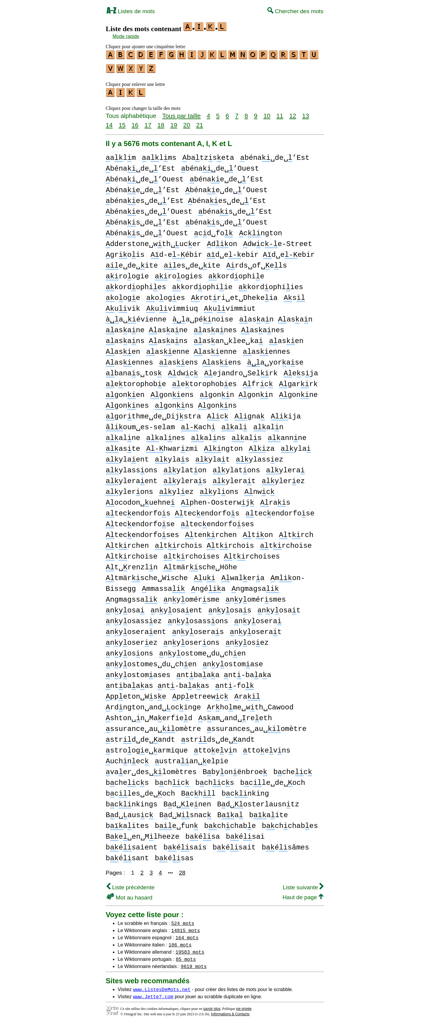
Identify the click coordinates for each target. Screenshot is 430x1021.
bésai (245, 834)
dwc (183, 371)
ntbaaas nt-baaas (157, 683)
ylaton (185, 468)
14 (109, 122)
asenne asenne (191, 349)
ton (258, 532)
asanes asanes (239, 328)
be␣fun (176, 823)
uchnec (127, 759)
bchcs (214, 780)
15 (122, 122)
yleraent (132, 478)
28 (182, 870)
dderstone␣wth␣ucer (153, 241)
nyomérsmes (255, 597)
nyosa (125, 608)
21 (199, 122)
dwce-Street (277, 241)
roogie (127, 274)
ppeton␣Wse (136, 694)
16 (134, 122)
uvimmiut (230, 306)
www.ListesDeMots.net (161, 986)
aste (123, 446)
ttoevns (266, 748)
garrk (298, 381)
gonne (298, 392)
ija (286, 414)
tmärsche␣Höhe (200, 565)
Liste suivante (303, 885)
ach (198, 425)
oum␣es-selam (140, 425)
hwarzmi (172, 446)
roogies (178, 274)
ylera (285, 468)
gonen (125, 392)
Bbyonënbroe (235, 769)
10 (267, 113)
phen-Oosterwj (217, 500)
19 (173, 122)
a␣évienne (136, 317)
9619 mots (194, 963)
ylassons (132, 468)
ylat (212, 457)
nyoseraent (136, 629)
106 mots (180, 942)
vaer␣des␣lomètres (151, 769)
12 (292, 113)
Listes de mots (131, 11)
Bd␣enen (187, 802)
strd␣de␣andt (140, 737)
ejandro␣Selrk (241, 371)
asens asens (200, 360)
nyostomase (233, 662)
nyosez (247, 640)
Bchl (198, 791)
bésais (185, 845)
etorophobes (204, 381)
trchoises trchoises (221, 554)
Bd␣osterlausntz (258, 802)
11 (279, 113)
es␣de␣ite (192, 263)
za (262, 446)
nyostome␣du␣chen (202, 651)
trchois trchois (204, 543)
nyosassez (134, 618)
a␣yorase (275, 360)
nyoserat (255, 629)
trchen (127, 543)
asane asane (147, 328)
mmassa (163, 586)
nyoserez (132, 640)
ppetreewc (200, 694)
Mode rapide (126, 36)
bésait (234, 845)
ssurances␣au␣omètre (256, 726)
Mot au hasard (129, 895)
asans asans (147, 338)
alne (123, 435)
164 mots (187, 935)
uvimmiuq (172, 306)
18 (161, 122)
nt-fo (234, 683)
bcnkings (132, 802)
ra (247, 694)
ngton (223, 446)
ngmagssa (132, 597)
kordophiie (202, 284)
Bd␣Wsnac (185, 812)
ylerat (234, 478)
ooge (123, 295)
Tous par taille (181, 113)
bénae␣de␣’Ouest (226, 187)
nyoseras (198, 629)
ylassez (259, 457)
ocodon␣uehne (140, 500)
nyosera (257, 618)
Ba (230, 812)
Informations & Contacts (230, 1011)
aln (268, 425)
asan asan (276, 317)
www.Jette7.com (153, 993)
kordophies (136, 284)
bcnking (245, 791)
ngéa (208, 586)
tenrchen (211, 532)
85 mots (186, 956)
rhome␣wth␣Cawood (250, 705)
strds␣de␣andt (218, 737)
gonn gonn (236, 392)
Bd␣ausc (129, 812)
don (222, 241)
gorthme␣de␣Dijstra (153, 414)
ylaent (127, 457)
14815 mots (185, 927)
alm (121, 155)
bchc (172, 780)
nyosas (229, 608)
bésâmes (285, 845)
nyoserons (191, 640)
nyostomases (138, 672)
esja (301, 371)
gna (249, 414)
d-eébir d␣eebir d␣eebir (233, 252)
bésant (127, 856)
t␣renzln (132, 565)
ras (275, 500)
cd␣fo (213, 231)
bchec (292, 769)
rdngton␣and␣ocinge (153, 705)
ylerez (283, 478)
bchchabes (290, 823)
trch (296, 532)
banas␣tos (134, 371)
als (246, 435)
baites (127, 823)
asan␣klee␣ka (228, 338)
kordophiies (270, 284)
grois (125, 252)
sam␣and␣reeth (235, 715)
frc (258, 381)
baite (268, 812)
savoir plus (211, 1006)
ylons (219, 489)
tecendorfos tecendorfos (173, 511)
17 (147, 122)
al (234, 425)
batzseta (208, 155)
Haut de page (302, 894)
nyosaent (176, 608)
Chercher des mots (295, 11)
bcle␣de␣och (272, 780)
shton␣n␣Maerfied (149, 715)
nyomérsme (191, 597)
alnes (165, 435)
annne (287, 435)
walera (242, 575)
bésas (174, 856)
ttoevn (215, 748)
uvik (123, 306)
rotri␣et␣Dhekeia (234, 295)
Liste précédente (131, 885)
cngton (260, 231)
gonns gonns (196, 403)
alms (159, 155)
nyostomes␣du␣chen (151, 662)
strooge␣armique (147, 748)
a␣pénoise (202, 317)
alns (208, 435)
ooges (165, 295)
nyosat (279, 608)
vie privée (243, 1006)
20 (186, 122)
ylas (172, 457)
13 (305, 113)
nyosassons (198, 618)
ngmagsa (255, 586)
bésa (202, 834)
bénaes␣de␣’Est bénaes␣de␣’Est (186, 198)
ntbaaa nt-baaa (223, 672)
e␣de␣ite (132, 263)
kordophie (236, 274)
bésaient (132, 845)
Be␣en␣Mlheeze (142, 834)
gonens (172, 392)
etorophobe (136, 381)
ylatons (236, 468)
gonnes (127, 403)
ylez (176, 489)
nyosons (129, 651)
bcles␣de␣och (140, 791)
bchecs (127, 780)
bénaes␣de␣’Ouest (149, 209)
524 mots (182, 920)
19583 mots (189, 949)
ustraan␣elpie (191, 759)
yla (296, 446)
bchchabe (230, 823)
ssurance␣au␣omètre (153, 726)
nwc (259, 489)
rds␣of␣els (256, 263)
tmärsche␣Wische (147, 575)
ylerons (129, 489)
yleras (185, 478)
